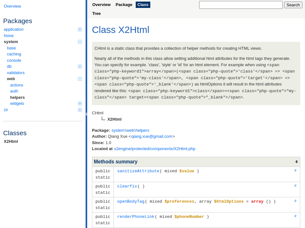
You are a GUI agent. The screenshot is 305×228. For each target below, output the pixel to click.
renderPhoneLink (135, 212)
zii (43, 109)
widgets (46, 103)
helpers (17, 97)
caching (14, 54)
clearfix (127, 183)
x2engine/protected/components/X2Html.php (155, 146)
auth (14, 91)
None (9, 35)
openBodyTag (131, 198)
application (43, 29)
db (44, 66)
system (43, 41)
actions (16, 85)
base (11, 48)
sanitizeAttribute (138, 169)
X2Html (11, 141)
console (14, 60)
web (44, 78)
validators (16, 72)
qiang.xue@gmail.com (151, 134)
